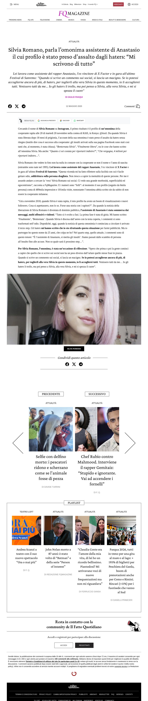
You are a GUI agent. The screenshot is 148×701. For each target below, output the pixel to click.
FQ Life (31, 20)
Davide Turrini (52, 487)
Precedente (51, 394)
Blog (71, 4)
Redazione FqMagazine (59, 574)
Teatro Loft (26, 512)
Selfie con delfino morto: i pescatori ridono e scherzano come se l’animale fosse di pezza (51, 467)
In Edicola (65, 4)
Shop (84, 4)
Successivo (97, 394)
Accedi (63, 645)
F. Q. (98, 492)
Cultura (135, 20)
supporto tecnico (121, 666)
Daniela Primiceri (122, 600)
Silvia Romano (74, 349)
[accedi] (133, 4)
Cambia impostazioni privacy (65, 694)
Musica (71, 20)
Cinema (59, 20)
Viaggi (83, 20)
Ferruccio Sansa (91, 591)
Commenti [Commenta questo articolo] (132, 106)
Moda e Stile (97, 20)
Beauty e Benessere (117, 20)
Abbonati (118, 4)
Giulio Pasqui (75, 97)
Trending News (15, 20)
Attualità (74, 42)
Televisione (45, 20)
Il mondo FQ (93, 4)
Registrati (84, 645)
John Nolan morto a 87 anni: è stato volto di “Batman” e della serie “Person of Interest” (58, 557)
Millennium (77, 4)
